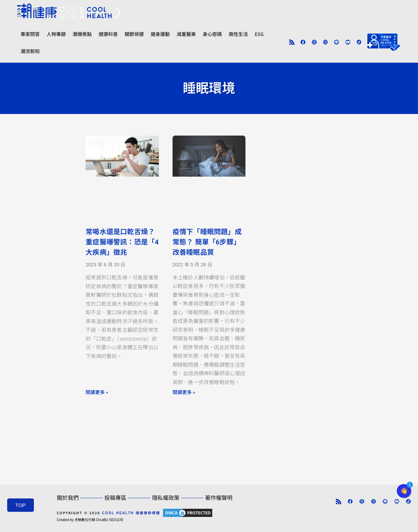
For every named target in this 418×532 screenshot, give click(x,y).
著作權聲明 (218, 498)
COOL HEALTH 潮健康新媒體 (131, 513)
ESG (259, 34)
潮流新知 (30, 51)
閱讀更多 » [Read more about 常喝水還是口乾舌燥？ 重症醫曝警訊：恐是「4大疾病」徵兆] (97, 392)
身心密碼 (212, 34)
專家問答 (30, 34)
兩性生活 (238, 34)
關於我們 (68, 498)
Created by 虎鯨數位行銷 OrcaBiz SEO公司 (90, 520)
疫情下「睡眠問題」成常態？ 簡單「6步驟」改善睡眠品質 (207, 242)
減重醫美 (186, 34)
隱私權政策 (165, 498)
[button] (404, 491)
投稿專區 (115, 498)
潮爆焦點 (82, 34)
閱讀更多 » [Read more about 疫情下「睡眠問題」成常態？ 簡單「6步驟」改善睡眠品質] (184, 392)
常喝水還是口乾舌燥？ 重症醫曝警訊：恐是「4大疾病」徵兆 (122, 242)
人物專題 (56, 34)
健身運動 (160, 34)
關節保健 (134, 34)
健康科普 (108, 34)
